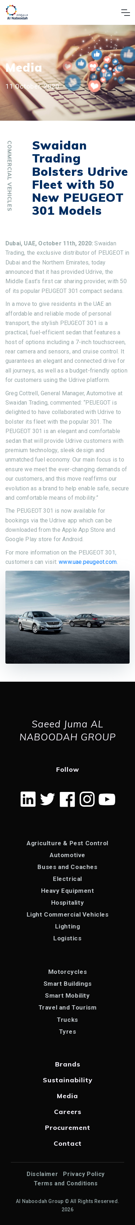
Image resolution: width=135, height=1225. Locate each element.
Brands (67, 1064)
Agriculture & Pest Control (67, 843)
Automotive (67, 855)
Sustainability (68, 1080)
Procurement (67, 1127)
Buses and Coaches (67, 866)
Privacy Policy (83, 1174)
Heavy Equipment (67, 890)
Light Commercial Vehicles (68, 914)
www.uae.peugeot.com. (88, 561)
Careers (67, 1112)
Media (67, 1096)
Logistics (67, 938)
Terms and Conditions (66, 1183)
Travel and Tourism (68, 1007)
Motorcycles (67, 971)
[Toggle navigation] (125, 12)
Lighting (67, 926)
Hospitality (67, 902)
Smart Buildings (68, 983)
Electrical (67, 878)
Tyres (67, 1031)
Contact (68, 1143)
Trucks (67, 1019)
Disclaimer (42, 1174)
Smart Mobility (67, 995)
